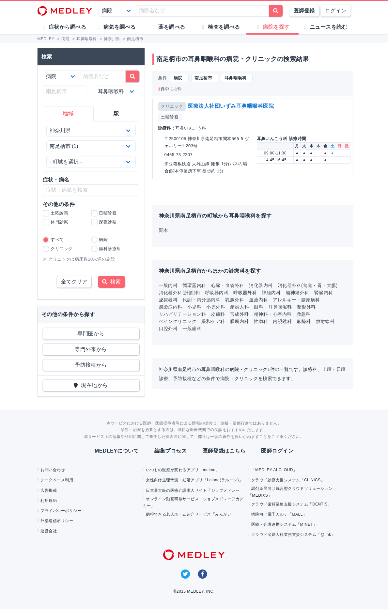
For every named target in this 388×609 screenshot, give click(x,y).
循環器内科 (194, 285)
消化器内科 (260, 285)
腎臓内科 (323, 292)
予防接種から (91, 365)
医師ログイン (277, 451)
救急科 (304, 314)
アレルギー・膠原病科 (296, 299)
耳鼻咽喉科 (280, 307)
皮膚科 (218, 314)
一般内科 (168, 285)
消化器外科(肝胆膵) (179, 292)
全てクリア (74, 281)
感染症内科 (170, 307)
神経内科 (271, 292)
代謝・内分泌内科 (201, 299)
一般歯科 (191, 328)
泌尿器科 (168, 299)
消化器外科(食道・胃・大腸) (308, 285)
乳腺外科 (234, 299)
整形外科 (306, 307)
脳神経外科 (297, 292)
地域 (68, 113)
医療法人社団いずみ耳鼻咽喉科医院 (231, 106)
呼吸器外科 (245, 292)
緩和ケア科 (213, 321)
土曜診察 (169, 117)
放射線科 (325, 321)
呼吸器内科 (216, 292)
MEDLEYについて (117, 451)
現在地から (91, 385)
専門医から (90, 333)
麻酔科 (304, 321)
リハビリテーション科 (182, 314)
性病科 (261, 321)
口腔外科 (168, 328)
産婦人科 (239, 307)
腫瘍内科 (239, 321)
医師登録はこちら (223, 451)
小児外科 (215, 307)
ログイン (336, 10)
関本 (163, 230)
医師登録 (304, 10)
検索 (111, 281)
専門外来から (91, 349)
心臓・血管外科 (227, 285)
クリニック (172, 106)
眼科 (258, 307)
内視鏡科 (282, 321)
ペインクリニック (178, 321)
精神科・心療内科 (273, 314)
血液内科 (258, 299)
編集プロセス (170, 451)
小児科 (194, 307)
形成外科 (239, 314)
